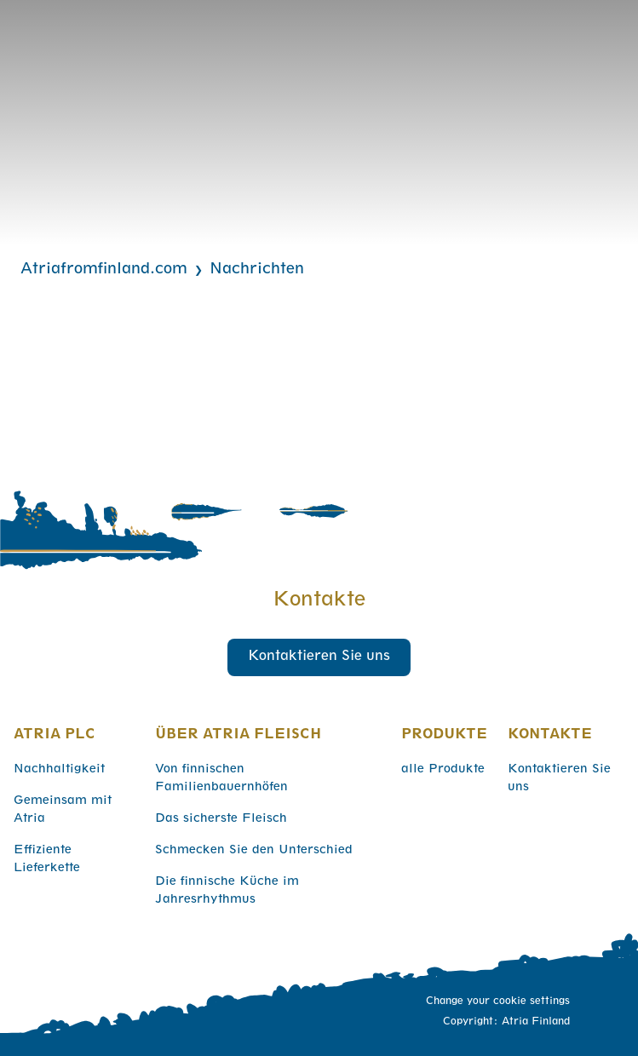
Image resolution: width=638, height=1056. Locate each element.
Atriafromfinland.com (103, 270)
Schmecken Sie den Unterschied (254, 851)
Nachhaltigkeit (59, 770)
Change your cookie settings (498, 1001)
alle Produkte (443, 770)
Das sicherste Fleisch (221, 819)
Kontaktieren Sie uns (319, 657)
